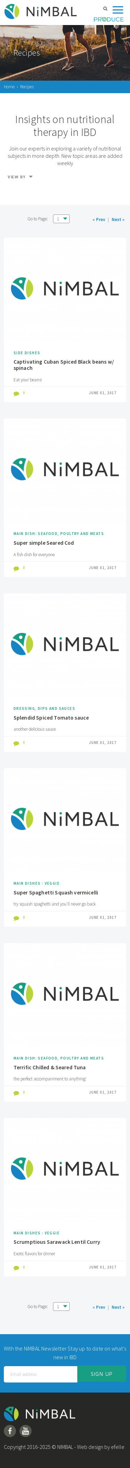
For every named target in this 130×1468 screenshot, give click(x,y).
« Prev (99, 219)
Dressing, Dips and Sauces (44, 708)
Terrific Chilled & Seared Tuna (50, 1067)
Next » (118, 219)
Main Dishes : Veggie (37, 883)
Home (9, 87)
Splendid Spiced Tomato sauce (51, 717)
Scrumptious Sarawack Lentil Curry (57, 1241)
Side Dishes (27, 352)
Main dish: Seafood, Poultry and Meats (59, 533)
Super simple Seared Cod (44, 542)
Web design (90, 1446)
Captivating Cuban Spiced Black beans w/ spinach (64, 364)
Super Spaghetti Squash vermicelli (56, 892)
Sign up (102, 1374)
